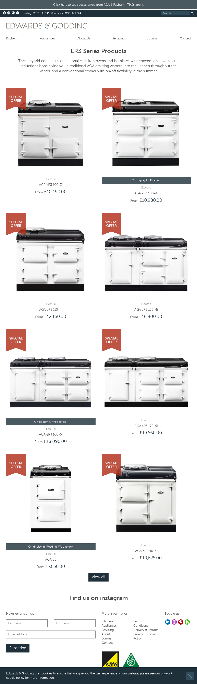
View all (98, 577)
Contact (185, 38)
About (106, 634)
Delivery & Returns (145, 630)
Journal (152, 38)
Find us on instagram (98, 598)
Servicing (118, 38)
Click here (60, 4)
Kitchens (12, 38)
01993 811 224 (72, 13)
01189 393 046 (41, 13)
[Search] (175, 13)
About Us (83, 38)
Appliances (47, 38)
